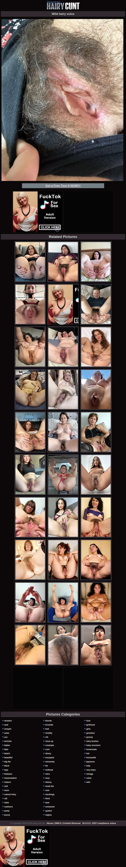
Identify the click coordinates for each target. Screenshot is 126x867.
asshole (8, 741)
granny (89, 737)
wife (88, 782)
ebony (48, 753)
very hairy (91, 770)
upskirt (48, 811)
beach (7, 753)
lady (88, 766)
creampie (49, 745)
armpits (7, 729)
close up (49, 741)
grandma (90, 733)
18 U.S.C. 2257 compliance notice (99, 823)
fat (46, 766)
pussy (7, 815)
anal (6, 725)
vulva (88, 778)
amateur (8, 721)
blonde (48, 721)
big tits (7, 762)
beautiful (8, 757)
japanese (90, 762)
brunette (49, 725)
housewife (91, 757)
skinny (48, 782)
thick (47, 798)
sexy (47, 778)
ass (6, 737)
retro (47, 774)
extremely (50, 762)
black (6, 766)
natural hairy (10, 794)
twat (47, 802)
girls (88, 729)
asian (6, 733)
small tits (49, 786)
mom (6, 790)
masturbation (10, 778)
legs (6, 770)
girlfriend (90, 725)
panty (7, 811)
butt (47, 729)
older (6, 802)
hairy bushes (92, 741)
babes (7, 745)
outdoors (8, 807)
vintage (89, 774)
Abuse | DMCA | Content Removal (63, 823)
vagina (48, 815)
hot (87, 753)
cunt (47, 749)
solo (47, 790)
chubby (48, 733)
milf (6, 786)
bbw (6, 749)
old (5, 798)
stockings (50, 794)
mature (7, 782)
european (49, 757)
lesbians (8, 774)
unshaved (50, 807)
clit (46, 737)
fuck (88, 721)
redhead (49, 770)
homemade (91, 749)
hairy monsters (93, 745)
